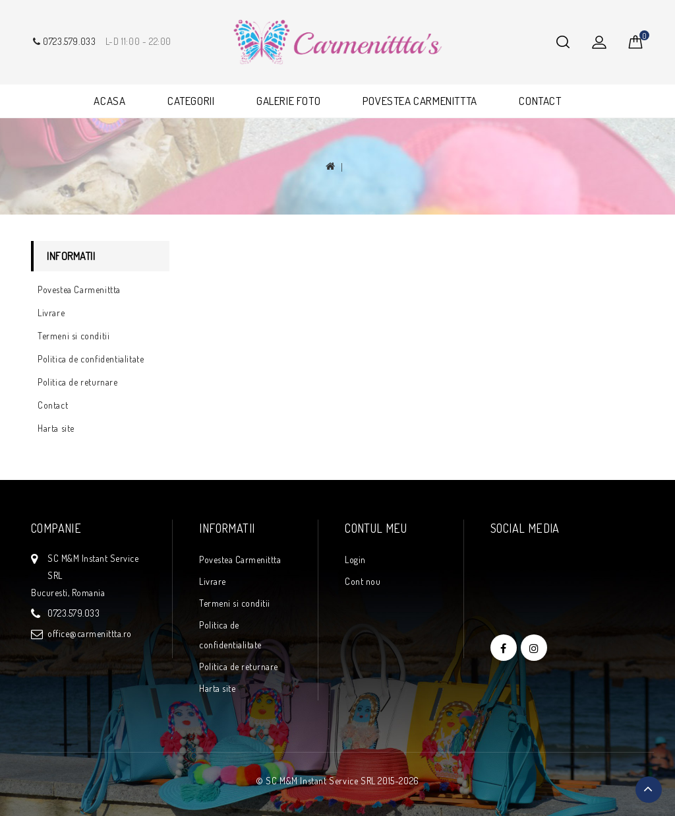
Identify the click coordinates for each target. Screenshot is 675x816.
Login (355, 559)
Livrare (51, 312)
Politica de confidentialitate (91, 358)
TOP (648, 789)
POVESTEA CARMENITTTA (420, 101)
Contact (53, 405)
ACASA (109, 101)
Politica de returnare (78, 382)
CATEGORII (190, 101)
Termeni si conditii (73, 335)
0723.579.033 (63, 41)
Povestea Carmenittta (79, 289)
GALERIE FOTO (288, 101)
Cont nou (362, 581)
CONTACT (540, 101)
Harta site (56, 428)
